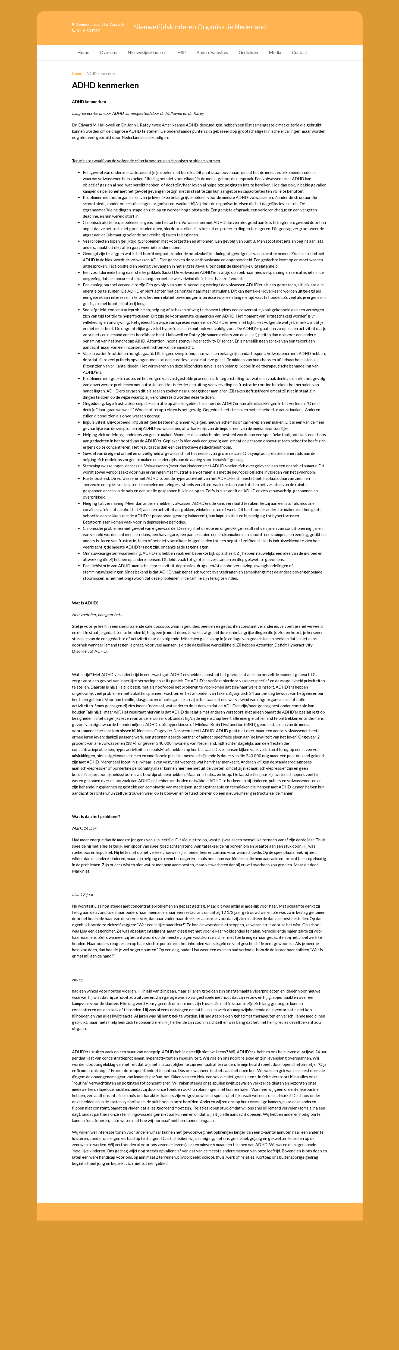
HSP (181, 52)
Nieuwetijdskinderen (147, 52)
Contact (299, 52)
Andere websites (212, 52)
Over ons (108, 52)
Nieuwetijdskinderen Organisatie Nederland (199, 27)
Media (275, 52)
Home (83, 52)
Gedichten (248, 52)
